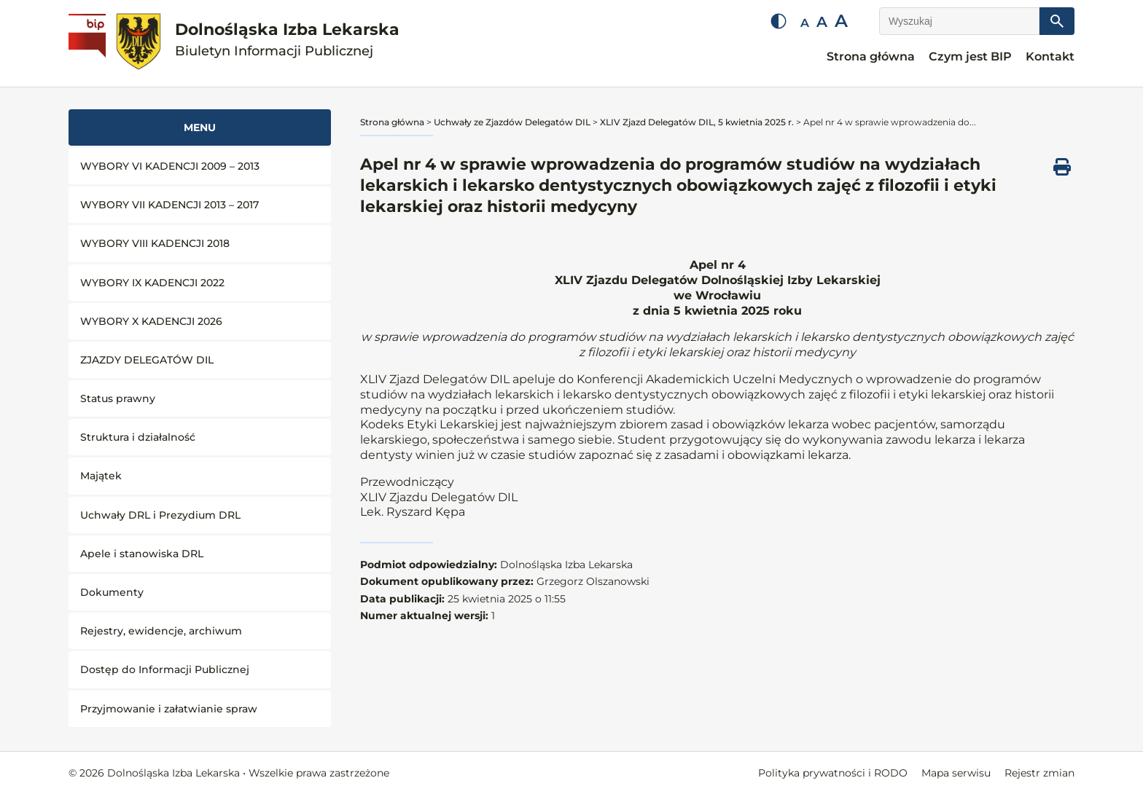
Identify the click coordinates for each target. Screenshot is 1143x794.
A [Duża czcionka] (841, 20)
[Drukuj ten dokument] (1062, 166)
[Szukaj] (1056, 21)
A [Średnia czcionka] (821, 22)
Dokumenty (112, 592)
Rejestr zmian (1039, 772)
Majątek (101, 475)
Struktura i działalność (137, 437)
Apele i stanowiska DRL (141, 553)
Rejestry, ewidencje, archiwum (161, 630)
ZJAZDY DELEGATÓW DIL (147, 359)
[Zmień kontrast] (778, 21)
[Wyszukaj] (959, 21)
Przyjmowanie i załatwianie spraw (168, 708)
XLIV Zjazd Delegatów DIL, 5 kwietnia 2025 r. (697, 122)
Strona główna (871, 56)
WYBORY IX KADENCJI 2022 (152, 282)
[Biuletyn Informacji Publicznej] (89, 43)
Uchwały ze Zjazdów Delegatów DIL (512, 122)
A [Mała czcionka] (804, 23)
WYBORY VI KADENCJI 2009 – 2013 (170, 166)
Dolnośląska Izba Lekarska (287, 40)
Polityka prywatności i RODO (833, 772)
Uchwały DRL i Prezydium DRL (160, 515)
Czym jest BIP (970, 56)
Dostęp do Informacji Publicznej (164, 669)
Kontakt (1050, 56)
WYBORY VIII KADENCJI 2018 (155, 243)
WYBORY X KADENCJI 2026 (151, 321)
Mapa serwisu (956, 772)
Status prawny (117, 398)
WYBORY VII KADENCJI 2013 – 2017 (169, 204)
